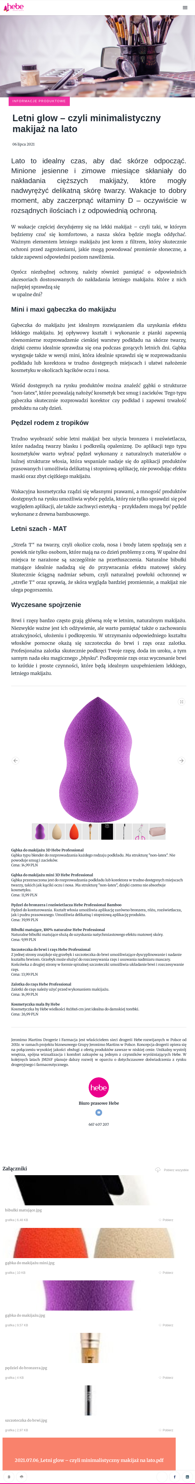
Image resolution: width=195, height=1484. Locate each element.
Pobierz (52, 1187)
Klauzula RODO (97, 1469)
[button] (182, 667)
